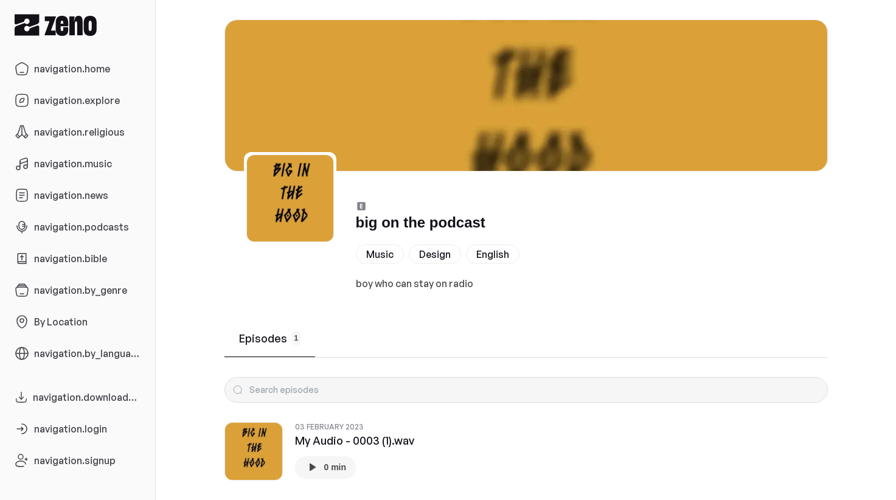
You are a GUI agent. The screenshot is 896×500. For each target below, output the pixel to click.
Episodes (270, 338)
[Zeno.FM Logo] (77, 25)
